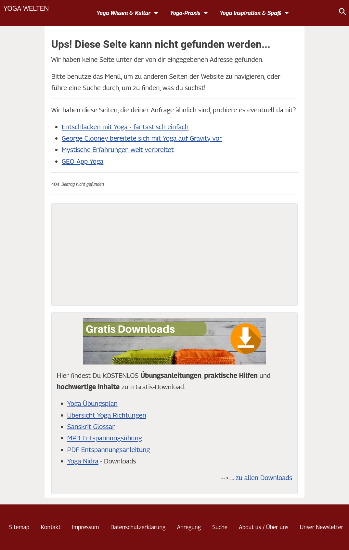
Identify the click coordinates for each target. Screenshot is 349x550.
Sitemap (19, 527)
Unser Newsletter (321, 527)
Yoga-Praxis (185, 13)
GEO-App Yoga (83, 161)
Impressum (85, 527)
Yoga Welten (26, 8)
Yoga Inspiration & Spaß (250, 13)
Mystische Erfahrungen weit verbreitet (118, 149)
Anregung (189, 527)
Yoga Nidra (82, 461)
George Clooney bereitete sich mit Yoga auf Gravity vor (142, 138)
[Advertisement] (174, 254)
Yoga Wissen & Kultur (123, 13)
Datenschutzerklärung (138, 527)
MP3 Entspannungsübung (104, 438)
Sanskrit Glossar (91, 426)
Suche (219, 527)
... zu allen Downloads (261, 478)
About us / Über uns (263, 527)
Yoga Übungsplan (92, 403)
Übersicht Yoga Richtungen (106, 415)
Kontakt (50, 527)
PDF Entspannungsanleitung (108, 450)
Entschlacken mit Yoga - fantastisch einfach (125, 127)
